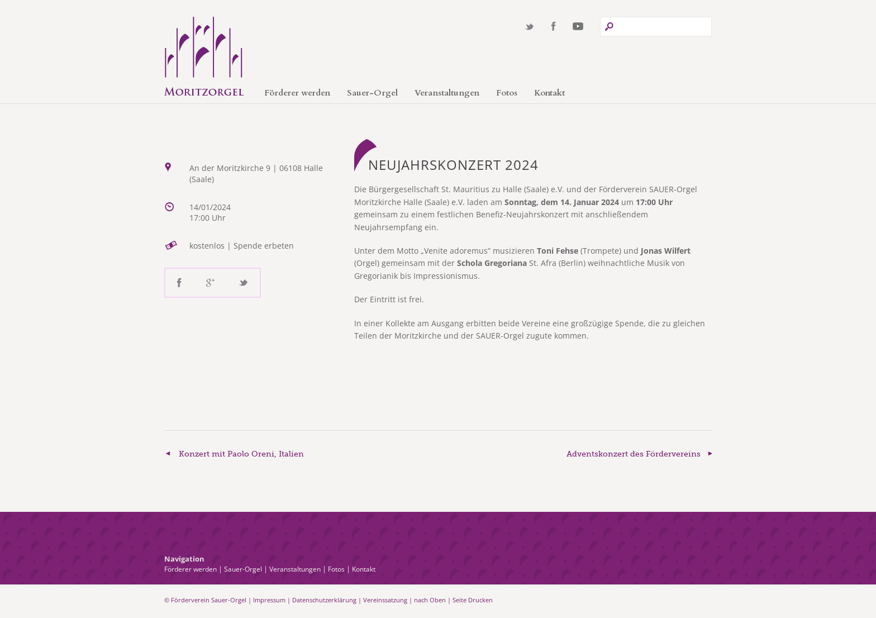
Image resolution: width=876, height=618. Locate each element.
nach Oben (430, 600)
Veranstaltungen (447, 92)
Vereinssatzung (385, 600)
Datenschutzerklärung (324, 600)
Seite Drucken (473, 600)
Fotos (506, 92)
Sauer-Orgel (372, 92)
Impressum (269, 600)
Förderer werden (297, 92)
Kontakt (549, 92)
